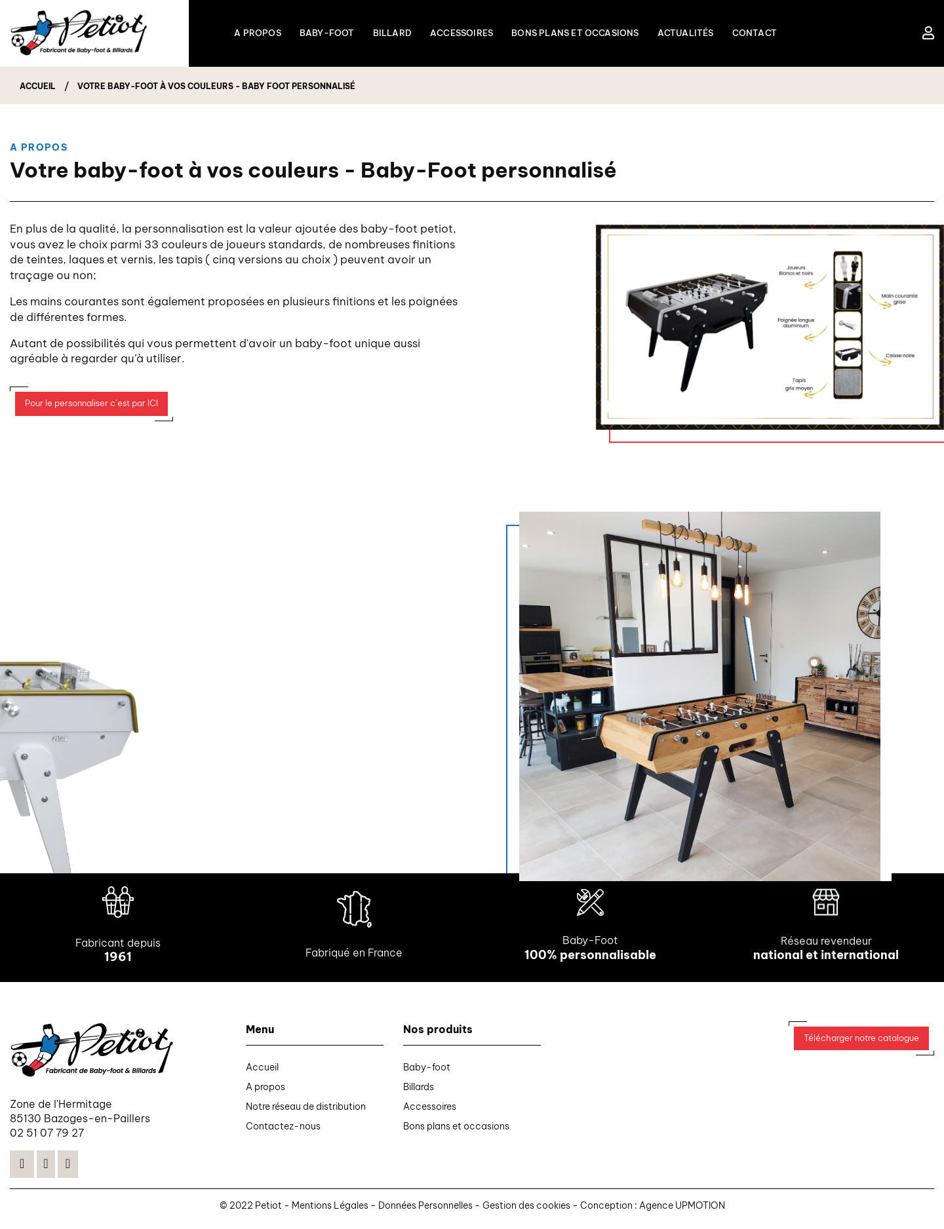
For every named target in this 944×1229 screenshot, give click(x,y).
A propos (265, 1093)
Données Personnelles (425, 1212)
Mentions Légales (331, 1212)
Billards (418, 1093)
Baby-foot (426, 1073)
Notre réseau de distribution (306, 1112)
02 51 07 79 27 (47, 1139)
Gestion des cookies (527, 1212)
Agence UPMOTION (682, 1212)
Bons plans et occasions (456, 1132)
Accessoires (429, 1112)
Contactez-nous (283, 1132)
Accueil (262, 1073)
